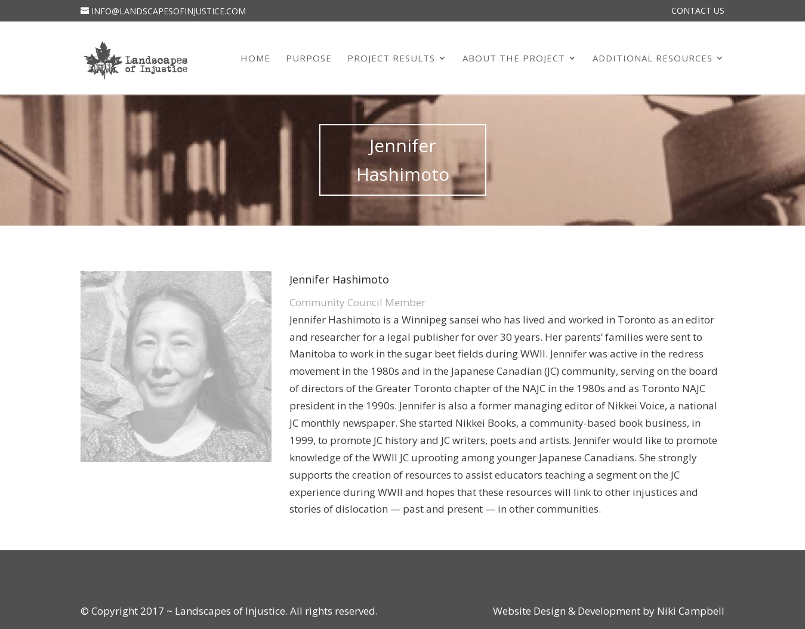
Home (255, 59)
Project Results (391, 59)
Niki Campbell (689, 611)
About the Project (513, 59)
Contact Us (697, 11)
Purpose (309, 59)
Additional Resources (653, 59)
